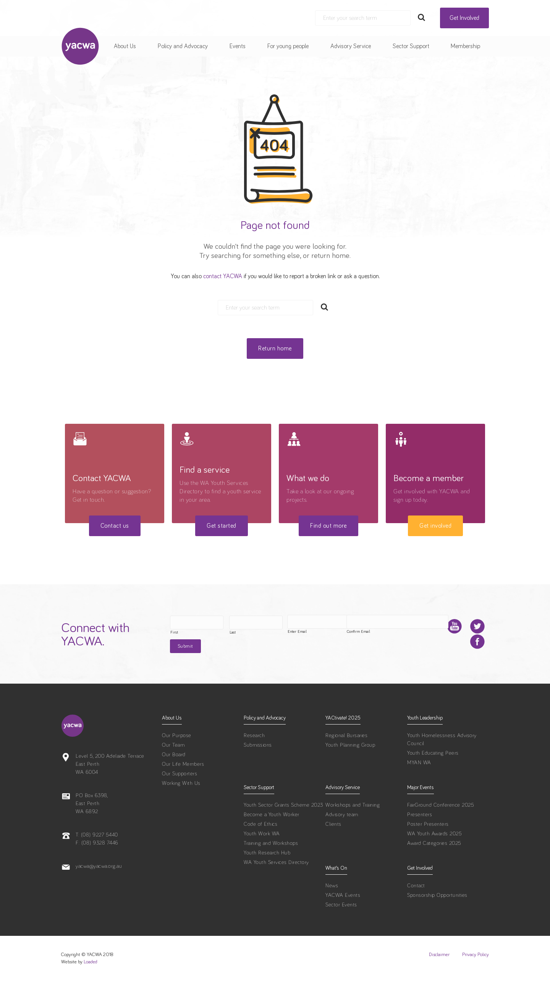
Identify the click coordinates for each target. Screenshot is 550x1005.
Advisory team (341, 838)
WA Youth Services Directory (276, 886)
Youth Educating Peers (433, 777)
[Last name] (237, 622)
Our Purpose (176, 759)
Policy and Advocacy (183, 46)
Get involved (435, 526)
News (331, 909)
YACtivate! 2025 (343, 741)
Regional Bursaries (346, 759)
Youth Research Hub (267, 876)
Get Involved (464, 18)
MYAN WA (419, 786)
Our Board (174, 778)
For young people (288, 46)
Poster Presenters (428, 848)
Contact (416, 909)
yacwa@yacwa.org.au (99, 890)
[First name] (177, 622)
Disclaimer (439, 978)
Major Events (420, 811)
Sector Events (341, 928)
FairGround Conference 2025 (440, 829)
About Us (125, 46)
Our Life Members (183, 788)
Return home (275, 348)
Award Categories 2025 (434, 867)
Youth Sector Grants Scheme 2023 (283, 829)
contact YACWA (222, 276)
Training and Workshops (271, 867)
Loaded (90, 985)
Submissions (258, 769)
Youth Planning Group (350, 769)
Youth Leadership (425, 741)
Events (238, 46)
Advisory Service (350, 46)
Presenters (419, 838)
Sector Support (411, 46)
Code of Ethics (260, 848)
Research (254, 759)
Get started (221, 526)
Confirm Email (275, 656)
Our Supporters (179, 797)
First (155, 632)
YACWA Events (342, 919)
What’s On (336, 892)
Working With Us (181, 807)
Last (213, 632)
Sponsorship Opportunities (437, 919)
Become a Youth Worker (271, 838)
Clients (333, 848)
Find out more (328, 526)
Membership (465, 46)
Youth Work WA (262, 857)
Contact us (114, 526)
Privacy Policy (475, 978)
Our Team (173, 769)
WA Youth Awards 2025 (434, 857)
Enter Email (160, 656)
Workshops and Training (352, 829)
